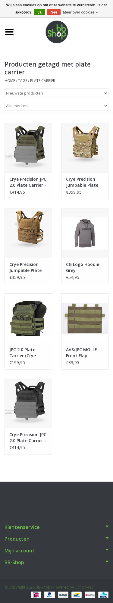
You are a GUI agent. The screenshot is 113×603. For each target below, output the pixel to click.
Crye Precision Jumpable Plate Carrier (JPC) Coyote (25, 267)
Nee (54, 12)
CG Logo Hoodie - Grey (84, 267)
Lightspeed (84, 587)
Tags (22, 80)
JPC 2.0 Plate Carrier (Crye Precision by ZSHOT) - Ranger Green (26, 353)
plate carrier (42, 80)
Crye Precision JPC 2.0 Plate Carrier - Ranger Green (27, 182)
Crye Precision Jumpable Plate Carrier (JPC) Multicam (82, 182)
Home (10, 80)
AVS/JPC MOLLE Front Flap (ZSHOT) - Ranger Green (84, 353)
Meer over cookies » (80, 12)
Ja (39, 12)
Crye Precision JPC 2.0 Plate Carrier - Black (27, 438)
